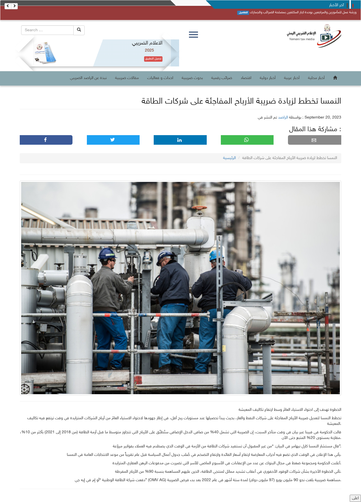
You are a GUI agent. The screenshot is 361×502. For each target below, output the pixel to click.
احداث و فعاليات (160, 78)
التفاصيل (243, 12)
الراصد (283, 117)
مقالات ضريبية (127, 78)
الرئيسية (229, 158)
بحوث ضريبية (192, 78)
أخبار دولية (268, 78)
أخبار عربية (292, 78)
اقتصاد (246, 78)
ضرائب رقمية (221, 78)
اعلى (355, 498)
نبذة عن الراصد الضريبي (88, 78)
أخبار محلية (316, 78)
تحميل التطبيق (153, 59)
